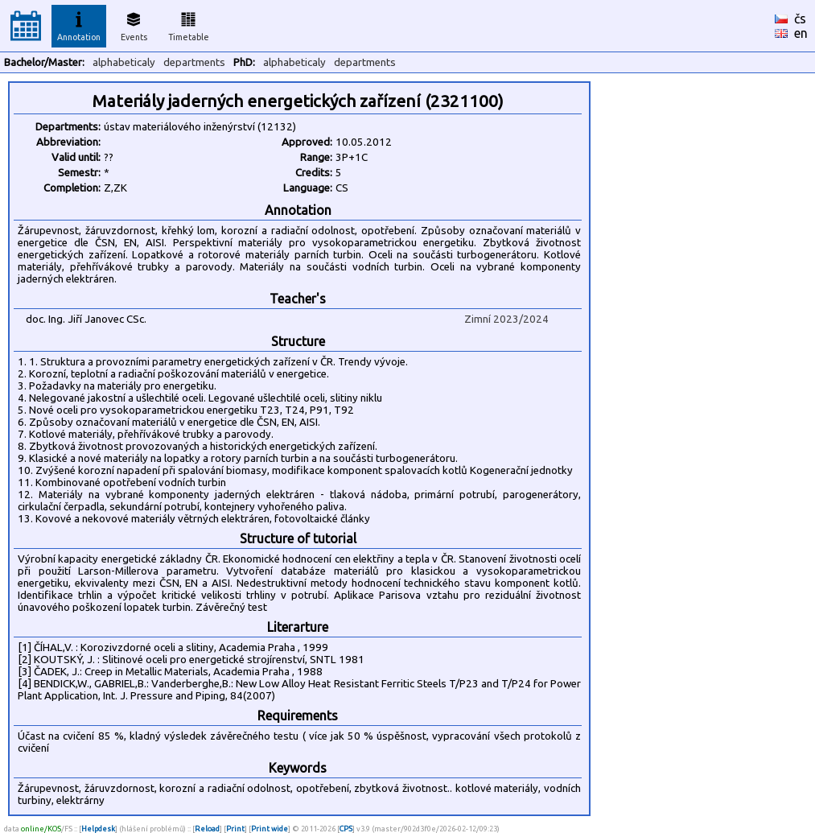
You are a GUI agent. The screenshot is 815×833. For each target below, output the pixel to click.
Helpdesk (98, 828)
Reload (207, 828)
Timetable (188, 24)
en (801, 33)
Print (235, 828)
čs (800, 18)
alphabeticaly (124, 62)
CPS (346, 828)
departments (194, 62)
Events (134, 24)
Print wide (269, 828)
